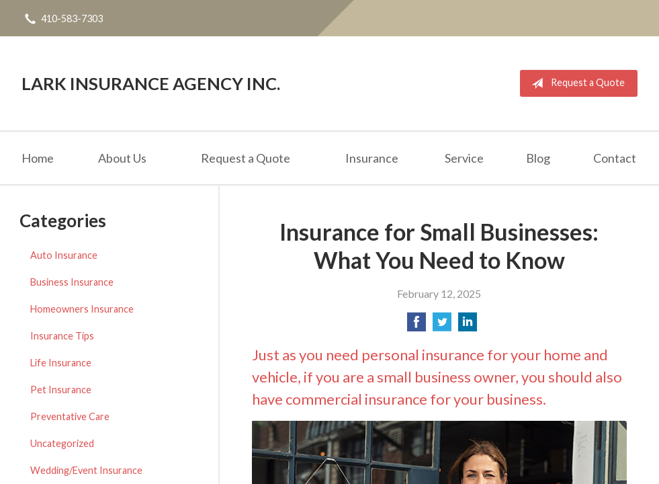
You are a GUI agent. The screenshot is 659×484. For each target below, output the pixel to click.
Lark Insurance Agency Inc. (150, 83)
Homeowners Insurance (82, 309)
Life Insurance (60, 362)
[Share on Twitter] (442, 325)
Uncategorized (62, 443)
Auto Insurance (63, 255)
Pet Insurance (60, 389)
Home (37, 158)
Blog (538, 158)
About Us (122, 158)
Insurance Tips (62, 335)
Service (464, 158)
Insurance (371, 158)
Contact (614, 158)
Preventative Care (69, 416)
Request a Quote (575, 83)
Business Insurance (72, 282)
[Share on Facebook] (416, 325)
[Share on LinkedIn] (467, 325)
